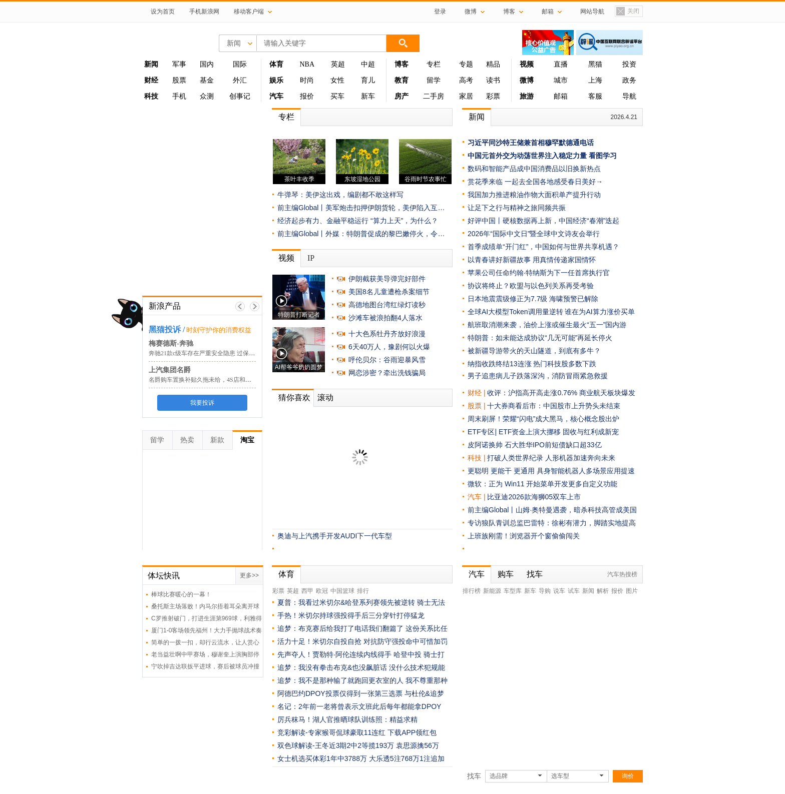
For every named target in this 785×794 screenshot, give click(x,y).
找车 (535, 574)
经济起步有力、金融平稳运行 (322, 221)
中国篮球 (342, 590)
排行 (363, 590)
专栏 (434, 64)
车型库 (513, 590)
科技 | (477, 458)
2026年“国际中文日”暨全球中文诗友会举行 (534, 234)
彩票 (493, 96)
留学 (434, 80)
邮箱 (561, 96)
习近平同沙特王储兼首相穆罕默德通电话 (531, 143)
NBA (306, 64)
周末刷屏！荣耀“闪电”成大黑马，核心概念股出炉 (543, 419)
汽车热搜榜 (622, 574)
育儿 (368, 80)
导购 (545, 590)
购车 (506, 574)
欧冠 (322, 590)
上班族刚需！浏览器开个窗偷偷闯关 (524, 536)
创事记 (239, 96)
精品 (493, 64)
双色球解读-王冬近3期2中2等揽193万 (335, 745)
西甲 (307, 590)
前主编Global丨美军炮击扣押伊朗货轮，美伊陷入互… (361, 208)
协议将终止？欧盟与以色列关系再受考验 (531, 286)
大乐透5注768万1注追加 (407, 758)
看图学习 (603, 156)
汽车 (475, 497)
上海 (595, 80)
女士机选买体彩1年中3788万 (322, 758)
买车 (337, 96)
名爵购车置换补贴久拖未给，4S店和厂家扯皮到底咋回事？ (227, 379)
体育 (286, 574)
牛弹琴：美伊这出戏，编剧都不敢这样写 (340, 195)
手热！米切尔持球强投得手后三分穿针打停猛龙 (351, 615)
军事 (179, 64)
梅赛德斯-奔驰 (171, 343)
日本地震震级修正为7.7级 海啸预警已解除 (533, 299)
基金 (207, 80)
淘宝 (247, 440)
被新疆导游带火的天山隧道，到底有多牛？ (534, 351)
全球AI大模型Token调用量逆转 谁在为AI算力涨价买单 (551, 312)
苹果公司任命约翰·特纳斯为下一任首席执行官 (539, 273)
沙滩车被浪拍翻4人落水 (385, 318)
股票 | (477, 406)
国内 (207, 64)
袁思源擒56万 (417, 745)
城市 (561, 80)
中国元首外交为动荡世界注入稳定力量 (527, 156)
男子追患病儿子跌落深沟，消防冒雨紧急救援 (538, 376)
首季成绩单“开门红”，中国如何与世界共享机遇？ (543, 247)
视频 (286, 258)
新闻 (477, 117)
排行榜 (472, 590)
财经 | (477, 393)
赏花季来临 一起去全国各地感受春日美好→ (535, 182)
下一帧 (254, 306)
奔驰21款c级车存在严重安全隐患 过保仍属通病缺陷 (217, 353)
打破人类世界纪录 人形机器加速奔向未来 (551, 458)
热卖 (187, 440)
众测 (207, 96)
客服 (595, 96)
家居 (466, 96)
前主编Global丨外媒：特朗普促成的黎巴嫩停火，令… (361, 234)
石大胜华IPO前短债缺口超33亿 (553, 445)
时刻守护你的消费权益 (218, 330)
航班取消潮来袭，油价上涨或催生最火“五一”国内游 (547, 325)
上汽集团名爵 (170, 370)
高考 (466, 80)
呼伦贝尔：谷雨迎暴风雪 (387, 360)
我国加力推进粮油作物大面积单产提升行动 (534, 195)
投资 (629, 64)
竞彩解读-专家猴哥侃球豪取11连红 (331, 732)
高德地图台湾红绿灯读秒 (387, 305)
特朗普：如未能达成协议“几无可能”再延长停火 (540, 338)
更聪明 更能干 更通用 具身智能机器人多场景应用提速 (551, 471)
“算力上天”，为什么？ (404, 221)
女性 (337, 80)
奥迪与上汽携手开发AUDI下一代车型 (334, 536)
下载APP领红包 (412, 732)
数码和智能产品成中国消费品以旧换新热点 (534, 169)
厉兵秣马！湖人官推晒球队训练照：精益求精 (347, 719)
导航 (629, 96)
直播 (561, 64)
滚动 (325, 397)
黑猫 (595, 64)
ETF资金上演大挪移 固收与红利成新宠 (559, 432)
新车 (368, 96)
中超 (368, 64)
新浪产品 (165, 306)
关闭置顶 (627, 12)
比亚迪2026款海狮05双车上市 (534, 497)
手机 (179, 96)
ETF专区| (483, 432)
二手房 (433, 96)
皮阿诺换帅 (485, 445)
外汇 (240, 80)
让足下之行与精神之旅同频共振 (517, 208)
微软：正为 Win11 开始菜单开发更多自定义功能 (542, 484)
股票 (179, 80)
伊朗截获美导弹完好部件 (387, 279)
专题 (466, 64)
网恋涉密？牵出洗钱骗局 (387, 373)
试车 (574, 590)
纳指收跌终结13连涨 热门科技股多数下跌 (532, 364)
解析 (603, 590)
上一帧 (240, 306)
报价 (307, 96)
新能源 (492, 590)
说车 (559, 590)
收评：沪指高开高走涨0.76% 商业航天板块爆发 (561, 393)
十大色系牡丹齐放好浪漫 (387, 334)
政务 (629, 80)
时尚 (307, 80)
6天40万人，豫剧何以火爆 (389, 347)
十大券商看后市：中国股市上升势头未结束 (553, 406)
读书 (493, 80)
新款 (217, 440)
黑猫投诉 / (167, 329)
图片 (632, 590)
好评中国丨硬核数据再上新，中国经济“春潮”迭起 (543, 221)
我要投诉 (202, 402)
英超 (338, 64)
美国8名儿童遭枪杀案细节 (389, 292)
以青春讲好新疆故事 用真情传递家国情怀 (532, 260)
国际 (240, 64)
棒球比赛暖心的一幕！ (181, 594)
